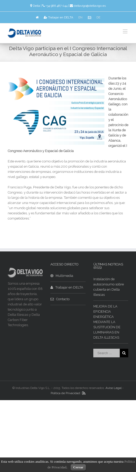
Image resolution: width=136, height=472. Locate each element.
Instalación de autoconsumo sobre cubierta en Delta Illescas (108, 287)
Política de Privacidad (65, 393)
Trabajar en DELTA (58, 17)
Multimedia (61, 276)
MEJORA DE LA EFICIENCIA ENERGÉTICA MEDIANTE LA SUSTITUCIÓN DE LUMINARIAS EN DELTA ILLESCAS (106, 321)
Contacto (60, 299)
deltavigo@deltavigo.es (90, 6)
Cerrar (78, 467)
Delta (36, 6)
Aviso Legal (113, 388)
